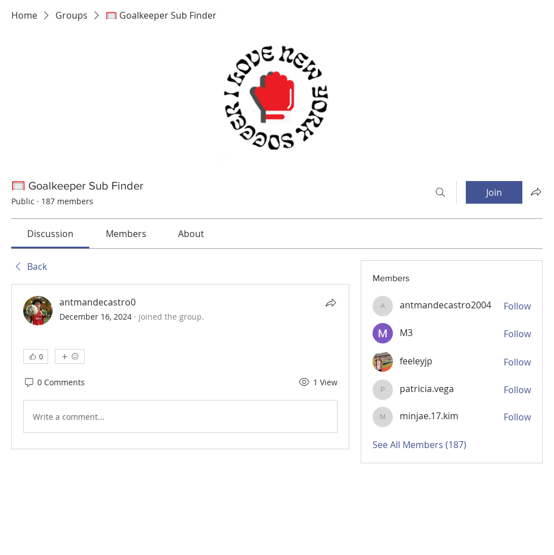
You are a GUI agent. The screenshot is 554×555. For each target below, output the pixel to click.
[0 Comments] (54, 382)
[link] (50, 233)
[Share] (330, 302)
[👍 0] (35, 356)
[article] (180, 366)
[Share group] (536, 192)
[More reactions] (70, 356)
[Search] (440, 192)
